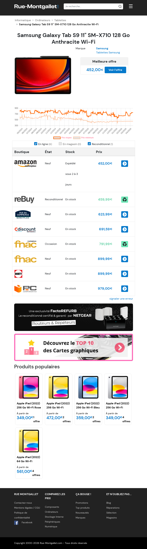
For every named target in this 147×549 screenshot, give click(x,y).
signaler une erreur (121, 298)
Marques (80, 517)
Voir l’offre (115, 70)
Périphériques (52, 521)
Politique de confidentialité (22, 515)
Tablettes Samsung (108, 52)
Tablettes (60, 20)
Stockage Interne (54, 516)
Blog (108, 502)
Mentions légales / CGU (27, 507)
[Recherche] (93, 6)
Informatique (23, 20)
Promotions (82, 502)
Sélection (111, 512)
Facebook (23, 523)
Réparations (113, 507)
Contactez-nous (23, 502)
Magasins (111, 517)
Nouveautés (82, 512)
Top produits (83, 507)
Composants (52, 506)
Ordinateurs (42, 20)
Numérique (51, 526)
